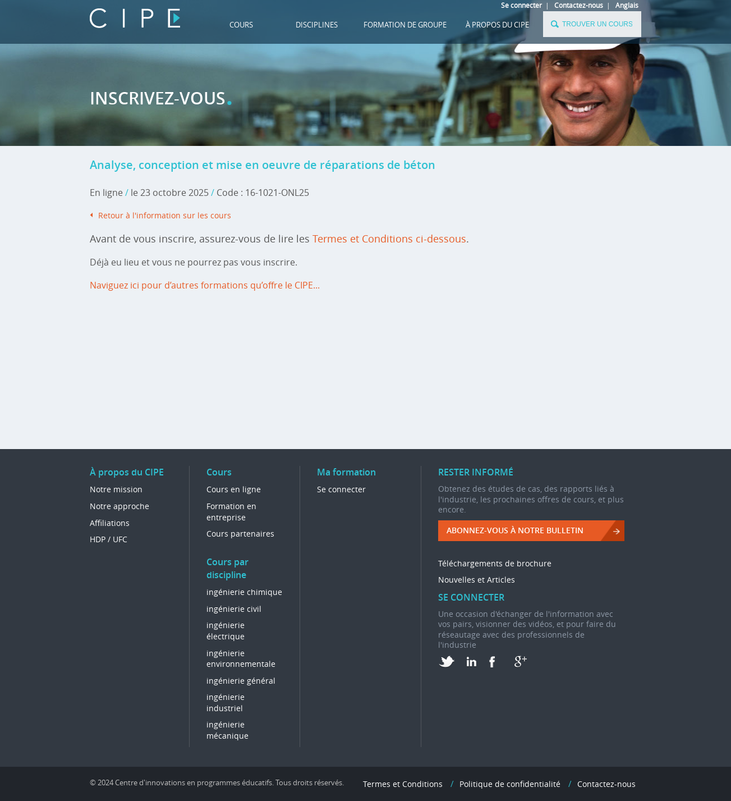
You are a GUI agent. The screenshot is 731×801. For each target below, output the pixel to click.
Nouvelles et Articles (476, 579)
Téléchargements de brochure (494, 563)
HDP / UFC (108, 539)
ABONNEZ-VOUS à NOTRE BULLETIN (515, 530)
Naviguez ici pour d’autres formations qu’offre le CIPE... (205, 285)
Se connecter (521, 5)
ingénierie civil (233, 608)
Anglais (626, 5)
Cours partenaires (240, 533)
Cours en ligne (233, 489)
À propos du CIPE (497, 25)
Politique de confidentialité (509, 784)
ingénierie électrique (225, 631)
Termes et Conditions (403, 784)
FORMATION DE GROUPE (405, 25)
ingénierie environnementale (240, 659)
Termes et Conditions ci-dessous (389, 238)
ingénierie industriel (225, 702)
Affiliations (110, 523)
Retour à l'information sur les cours (164, 215)
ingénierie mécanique (227, 730)
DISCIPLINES (317, 25)
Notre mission (116, 489)
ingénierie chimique (244, 592)
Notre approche (119, 506)
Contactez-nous (578, 5)
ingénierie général (240, 680)
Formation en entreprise (231, 512)
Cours (241, 25)
